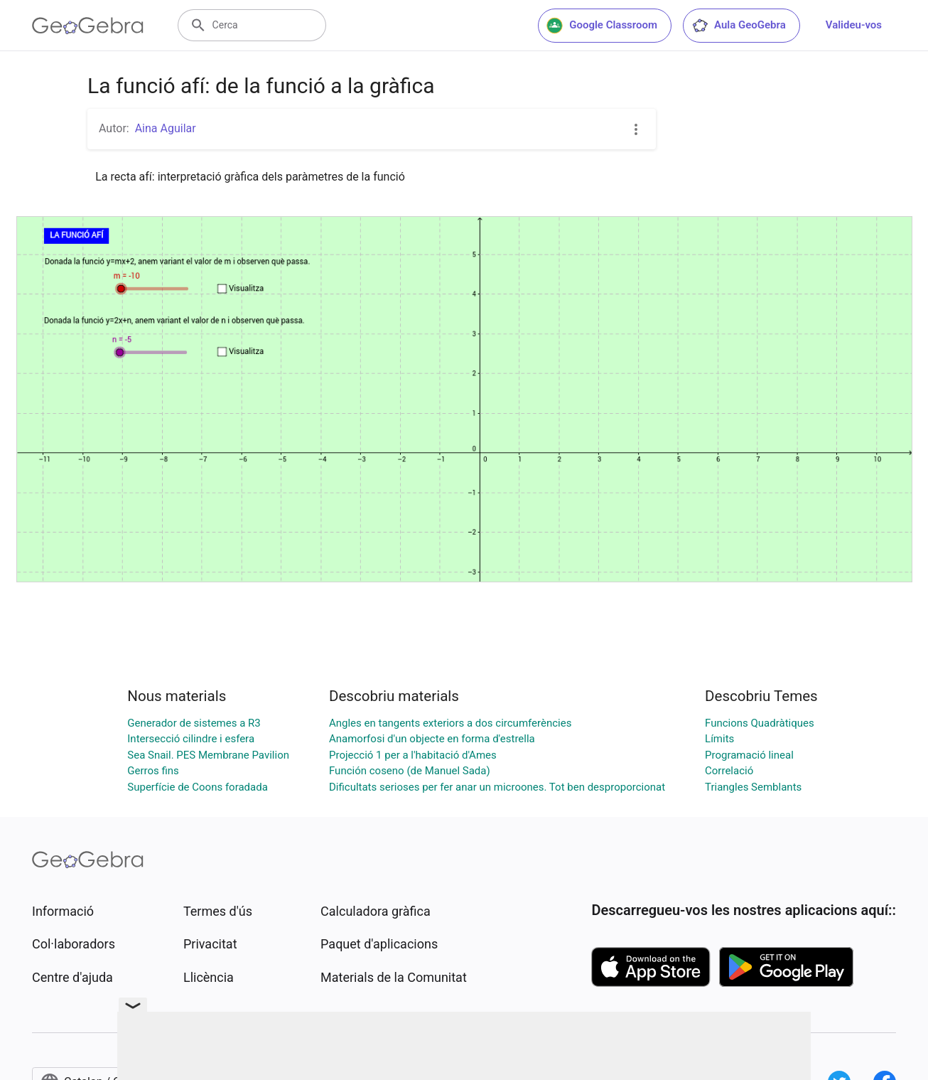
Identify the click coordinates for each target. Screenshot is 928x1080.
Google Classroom (601, 25)
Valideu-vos (854, 24)
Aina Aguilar (165, 128)
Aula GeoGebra (738, 25)
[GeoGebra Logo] (88, 25)
